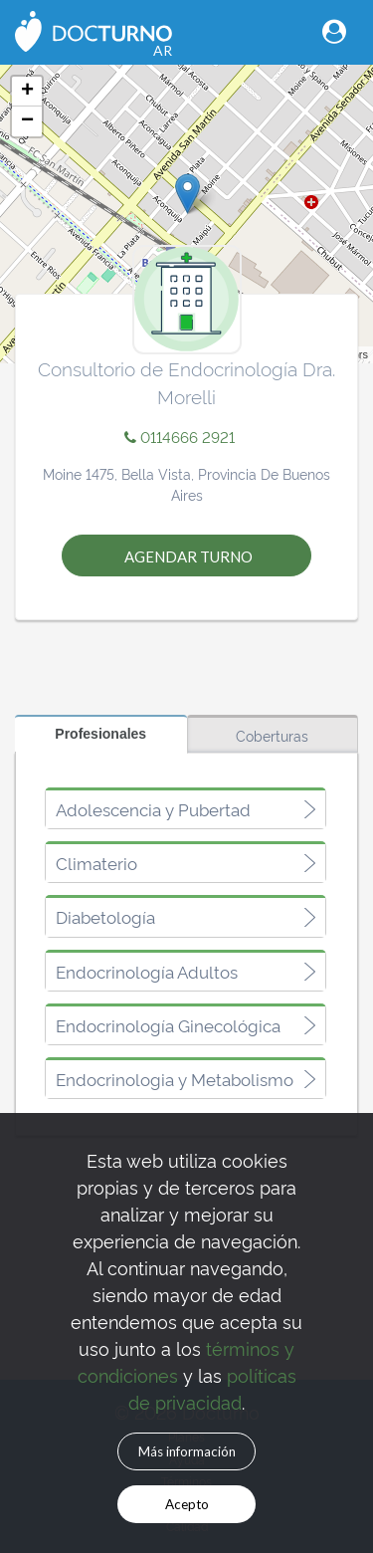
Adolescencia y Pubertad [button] (153, 809)
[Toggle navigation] (334, 31)
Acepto (187, 1504)
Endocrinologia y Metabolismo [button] (174, 1079)
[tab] (185, 809)
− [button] (27, 121)
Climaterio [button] (96, 863)
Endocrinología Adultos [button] (147, 972)
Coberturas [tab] (272, 735)
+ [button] (27, 92)
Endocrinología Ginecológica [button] (168, 1025)
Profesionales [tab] (100, 734)
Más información (187, 1451)
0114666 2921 (179, 436)
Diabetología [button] (105, 917)
